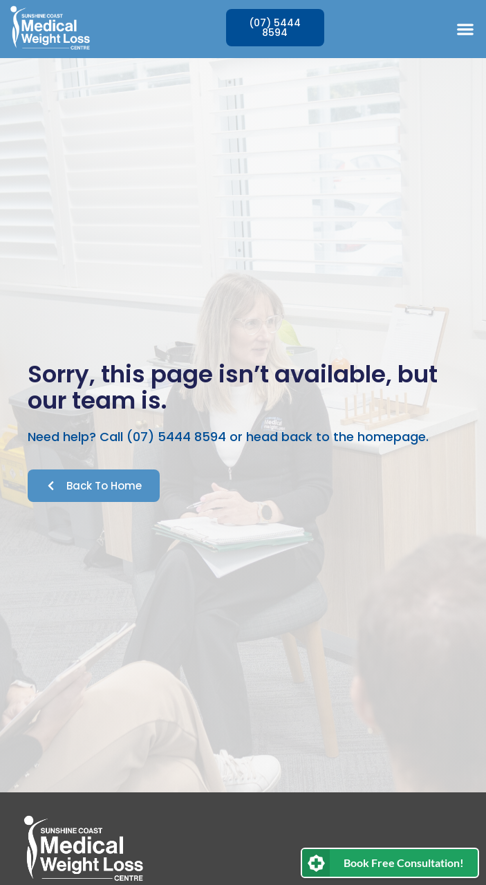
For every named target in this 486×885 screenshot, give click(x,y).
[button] (464, 28)
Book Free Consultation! (404, 862)
